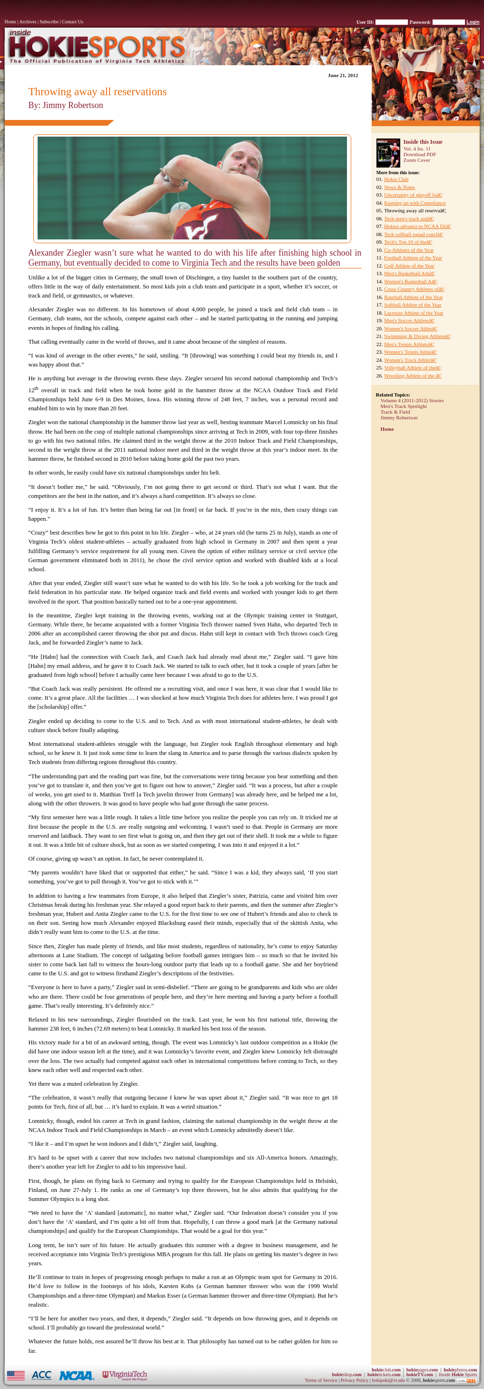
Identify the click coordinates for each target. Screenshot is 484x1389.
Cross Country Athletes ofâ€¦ (414, 289)
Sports (458, 1374)
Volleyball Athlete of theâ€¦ (412, 367)
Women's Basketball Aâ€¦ (410, 281)
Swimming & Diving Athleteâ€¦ (417, 336)
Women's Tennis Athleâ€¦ (410, 352)
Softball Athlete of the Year (412, 305)
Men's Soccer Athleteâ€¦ (409, 320)
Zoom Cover (417, 160)
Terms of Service (321, 1380)
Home (10, 21)
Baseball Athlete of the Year (413, 297)
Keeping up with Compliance (414, 203)
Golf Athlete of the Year (409, 265)
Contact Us (72, 21)
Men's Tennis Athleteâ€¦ (409, 344)
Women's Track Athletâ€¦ (410, 360)
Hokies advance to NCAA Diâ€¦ (417, 226)
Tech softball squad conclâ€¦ (414, 234)
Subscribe (49, 21)
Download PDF (420, 154)
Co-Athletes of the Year (409, 250)
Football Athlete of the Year (413, 257)
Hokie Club (396, 179)
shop (347, 1374)
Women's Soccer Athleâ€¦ (410, 328)
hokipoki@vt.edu (388, 1380)
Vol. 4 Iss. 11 (417, 148)
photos (460, 1369)
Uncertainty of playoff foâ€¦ (413, 195)
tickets (384, 1374)
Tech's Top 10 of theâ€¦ (408, 242)
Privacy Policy (355, 1380)
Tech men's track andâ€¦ (409, 218)
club (386, 1369)
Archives (27, 21)
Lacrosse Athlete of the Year (413, 313)
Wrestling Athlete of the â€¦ (413, 375)
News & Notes (399, 187)
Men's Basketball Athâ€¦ (409, 273)
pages (422, 1369)
